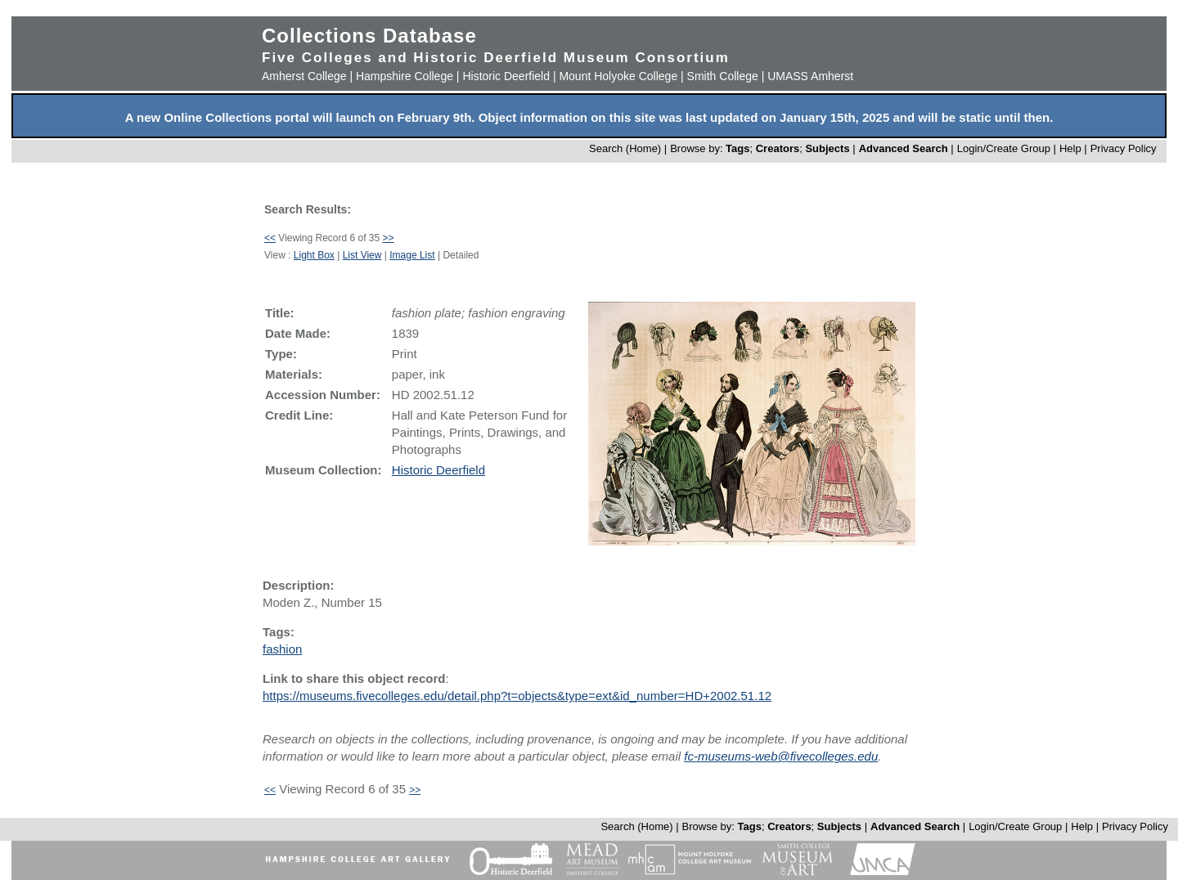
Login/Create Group (1005, 148)
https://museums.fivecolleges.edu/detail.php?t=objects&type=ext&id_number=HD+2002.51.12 (517, 696)
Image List (411, 255)
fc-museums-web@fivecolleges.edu (781, 756)
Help (1070, 148)
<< (270, 238)
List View (362, 255)
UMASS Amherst (810, 76)
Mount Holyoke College (618, 76)
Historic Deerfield (506, 76)
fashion (282, 649)
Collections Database (369, 36)
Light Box (314, 255)
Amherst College (304, 76)
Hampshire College (404, 76)
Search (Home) (625, 148)
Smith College (722, 76)
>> (388, 238)
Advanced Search (903, 148)
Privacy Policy (1123, 148)
